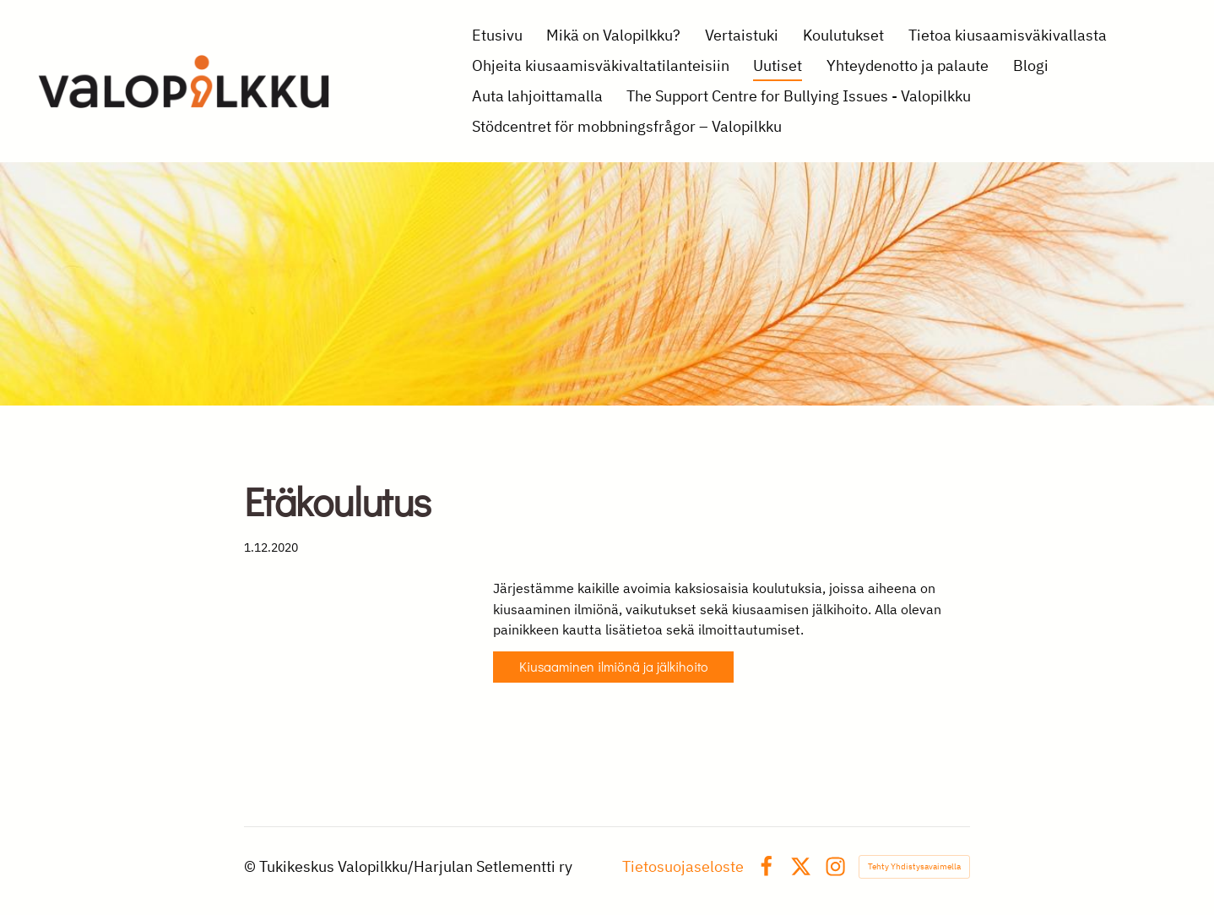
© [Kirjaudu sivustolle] (251, 866)
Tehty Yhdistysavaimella (914, 866)
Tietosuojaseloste (683, 866)
